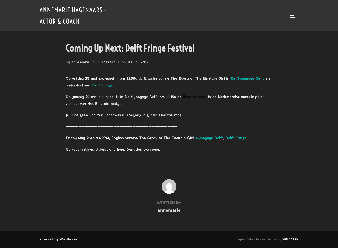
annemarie (80, 62)
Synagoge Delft (209, 138)
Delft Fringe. (236, 138)
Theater (108, 62)
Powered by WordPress (58, 239)
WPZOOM (290, 239)
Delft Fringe (102, 85)
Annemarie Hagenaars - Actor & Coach (73, 15)
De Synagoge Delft (248, 78)
